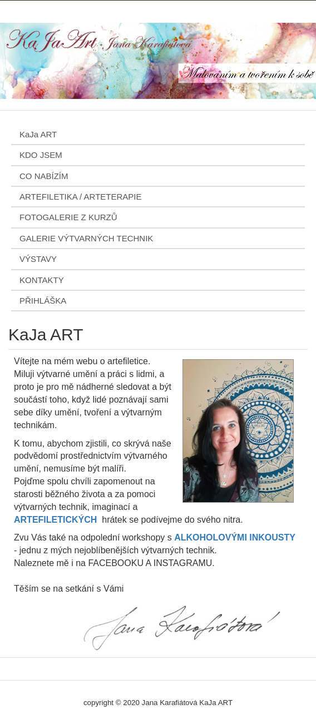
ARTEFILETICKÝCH (55, 519)
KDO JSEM (40, 155)
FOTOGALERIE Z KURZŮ (68, 217)
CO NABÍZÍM (43, 176)
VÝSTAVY (38, 259)
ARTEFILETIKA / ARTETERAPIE (80, 196)
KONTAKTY (41, 280)
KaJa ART (38, 134)
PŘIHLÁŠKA (42, 300)
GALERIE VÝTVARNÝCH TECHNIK (86, 238)
